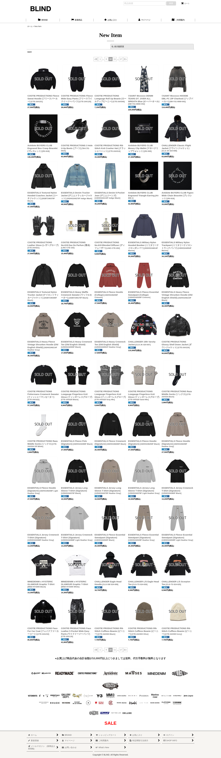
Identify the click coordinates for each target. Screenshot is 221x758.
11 (115, 59)
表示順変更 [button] (118, 46)
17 (121, 59)
